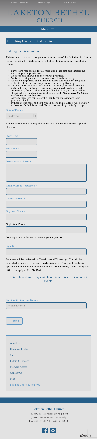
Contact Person (15, 198)
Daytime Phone (15, 211)
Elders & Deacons (19, 360)
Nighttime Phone (15, 224)
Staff (12, 354)
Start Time (13, 136)
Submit (14, 321)
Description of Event (18, 161)
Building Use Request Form (25, 384)
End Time (12, 148)
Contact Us (16, 372)
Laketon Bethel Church (48, 409)
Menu (48, 29)
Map (12, 378)
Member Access (18, 366)
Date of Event (14, 110)
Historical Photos (19, 348)
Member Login (44, 3)
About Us (15, 342)
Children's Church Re (19, 3)
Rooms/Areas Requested (21, 185)
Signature (12, 246)
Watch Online (70, 3)
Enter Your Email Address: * (22, 300)
